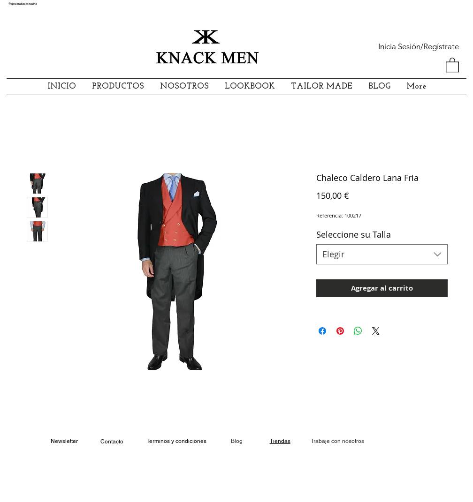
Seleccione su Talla (353, 234)
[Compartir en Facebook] (322, 331)
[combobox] (382, 254)
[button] (452, 64)
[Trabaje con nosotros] (337, 441)
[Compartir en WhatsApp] (358, 331)
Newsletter (64, 441)
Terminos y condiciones (176, 441)
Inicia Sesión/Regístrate (418, 46)
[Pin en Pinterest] (340, 331)
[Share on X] (375, 331)
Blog (237, 441)
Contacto (111, 441)
